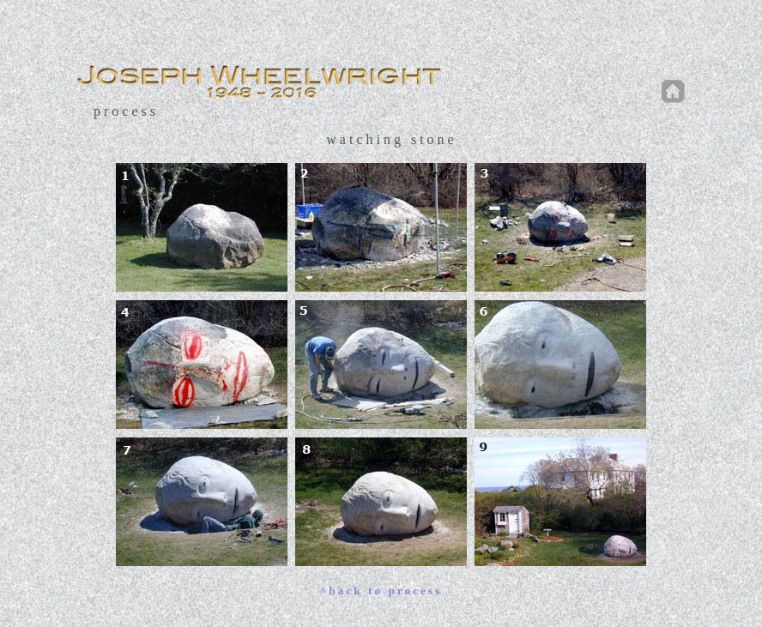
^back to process (381, 590)
